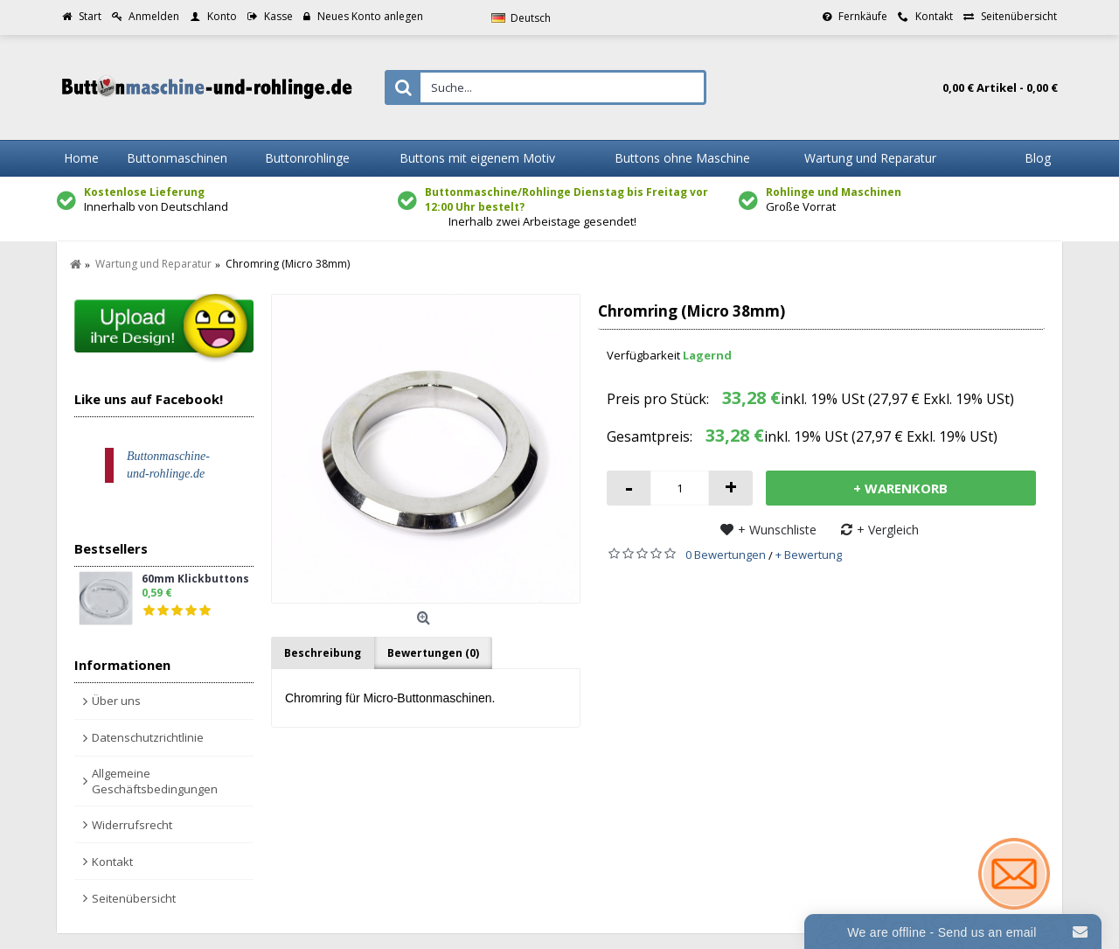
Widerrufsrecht (132, 825)
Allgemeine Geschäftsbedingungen (155, 781)
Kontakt (112, 861)
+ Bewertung (808, 554)
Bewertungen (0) (433, 652)
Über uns (116, 700)
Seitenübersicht (134, 898)
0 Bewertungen (725, 554)
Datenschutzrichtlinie (148, 737)
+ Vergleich (888, 529)
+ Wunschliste (777, 529)
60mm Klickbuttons (195, 579)
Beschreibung (322, 652)
